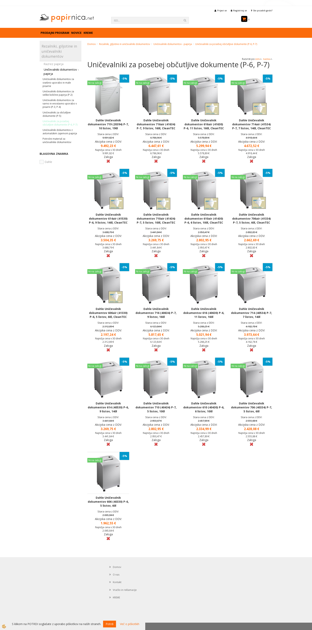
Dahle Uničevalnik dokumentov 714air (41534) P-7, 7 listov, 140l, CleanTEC (251, 124)
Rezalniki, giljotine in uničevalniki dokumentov (124, 44)
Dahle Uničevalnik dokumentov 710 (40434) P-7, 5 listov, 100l (156, 407)
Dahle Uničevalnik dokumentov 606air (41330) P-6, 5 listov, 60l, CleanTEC (108, 313)
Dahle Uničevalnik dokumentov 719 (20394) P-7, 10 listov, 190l (108, 124)
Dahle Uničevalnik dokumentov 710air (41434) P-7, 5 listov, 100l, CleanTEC (156, 218)
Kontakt (117, 582)
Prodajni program (55, 33)
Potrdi (109, 624)
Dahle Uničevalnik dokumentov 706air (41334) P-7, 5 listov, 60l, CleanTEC (251, 218)
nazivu (267, 59)
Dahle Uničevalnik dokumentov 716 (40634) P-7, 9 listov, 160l (156, 313)
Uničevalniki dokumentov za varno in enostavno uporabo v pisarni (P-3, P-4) (60, 103)
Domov (91, 44)
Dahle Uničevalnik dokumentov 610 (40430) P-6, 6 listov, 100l (203, 407)
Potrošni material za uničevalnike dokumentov (57, 140)
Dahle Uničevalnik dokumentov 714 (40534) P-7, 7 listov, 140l (251, 313)
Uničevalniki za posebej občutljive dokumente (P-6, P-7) (60, 123)
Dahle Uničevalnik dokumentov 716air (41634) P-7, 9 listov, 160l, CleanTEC (156, 124)
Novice (76, 33)
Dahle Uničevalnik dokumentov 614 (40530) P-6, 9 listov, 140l (108, 407)
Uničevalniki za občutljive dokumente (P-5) (57, 114)
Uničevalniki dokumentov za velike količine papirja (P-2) (58, 93)
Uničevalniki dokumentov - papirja (61, 71)
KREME (88, 33)
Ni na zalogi (94, 83)
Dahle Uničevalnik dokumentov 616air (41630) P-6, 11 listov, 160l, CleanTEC (204, 124)
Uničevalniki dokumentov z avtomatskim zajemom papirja (60, 131)
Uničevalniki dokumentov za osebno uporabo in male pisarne (58, 82)
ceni (258, 59)
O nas (116, 574)
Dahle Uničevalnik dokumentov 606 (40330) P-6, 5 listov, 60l (108, 501)
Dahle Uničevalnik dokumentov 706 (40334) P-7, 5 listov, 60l (251, 407)
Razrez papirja (53, 64)
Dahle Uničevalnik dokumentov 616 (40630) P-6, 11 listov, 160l (203, 313)
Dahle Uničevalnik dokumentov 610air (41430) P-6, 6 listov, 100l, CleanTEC (203, 218)
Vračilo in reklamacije (125, 590)
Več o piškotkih (129, 624)
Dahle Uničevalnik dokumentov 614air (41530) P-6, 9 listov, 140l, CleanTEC (108, 218)
